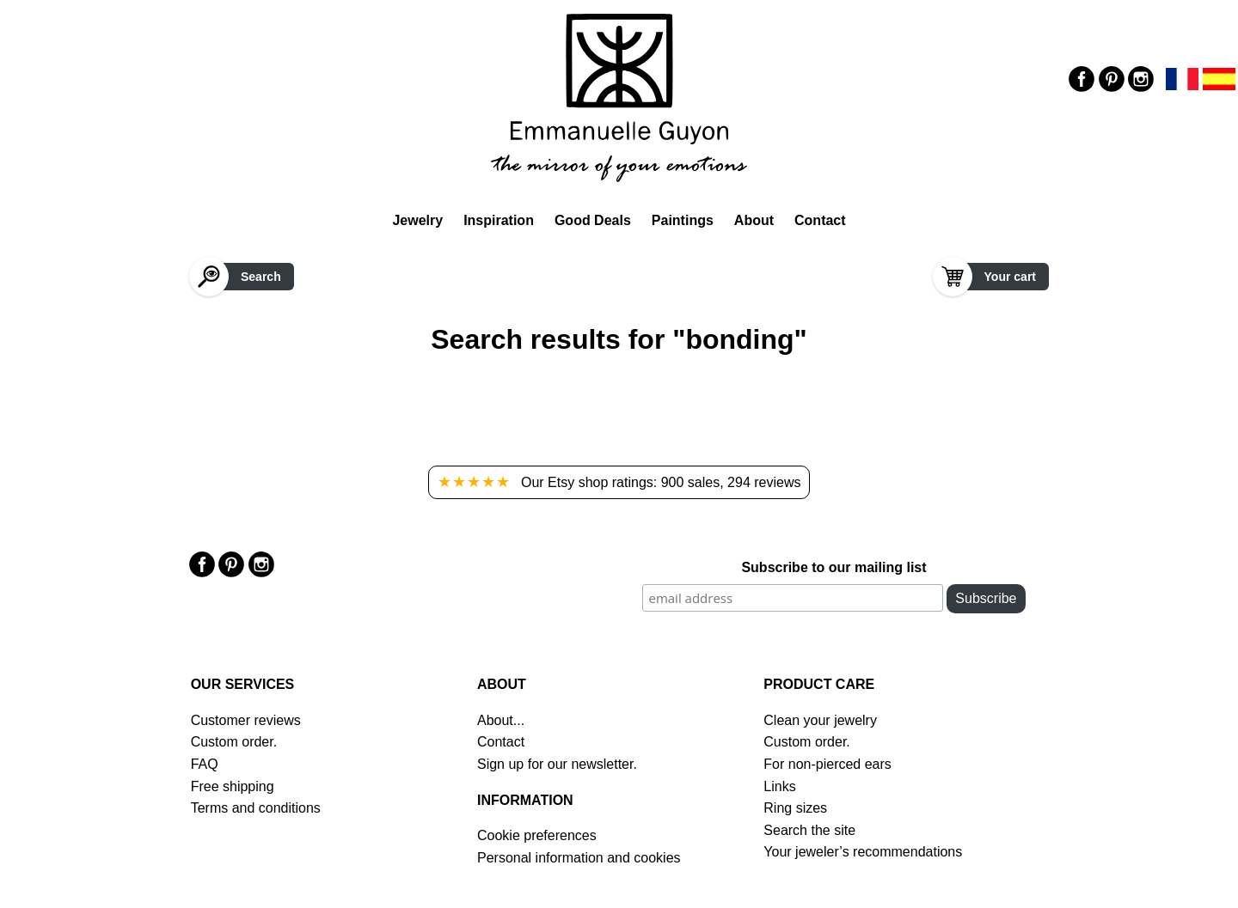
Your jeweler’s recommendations (862, 851)
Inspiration (498, 220)
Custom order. (234, 741)
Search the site (809, 830)
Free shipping (232, 786)
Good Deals (593, 220)
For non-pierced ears (827, 764)
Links (779, 786)
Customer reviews (246, 720)
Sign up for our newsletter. (557, 764)
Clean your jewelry (820, 720)
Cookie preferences (537, 835)
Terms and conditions (256, 808)
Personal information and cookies (579, 857)
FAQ (204, 764)
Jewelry (417, 220)
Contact (820, 220)
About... (500, 720)
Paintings (683, 220)
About (754, 220)
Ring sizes (795, 808)
